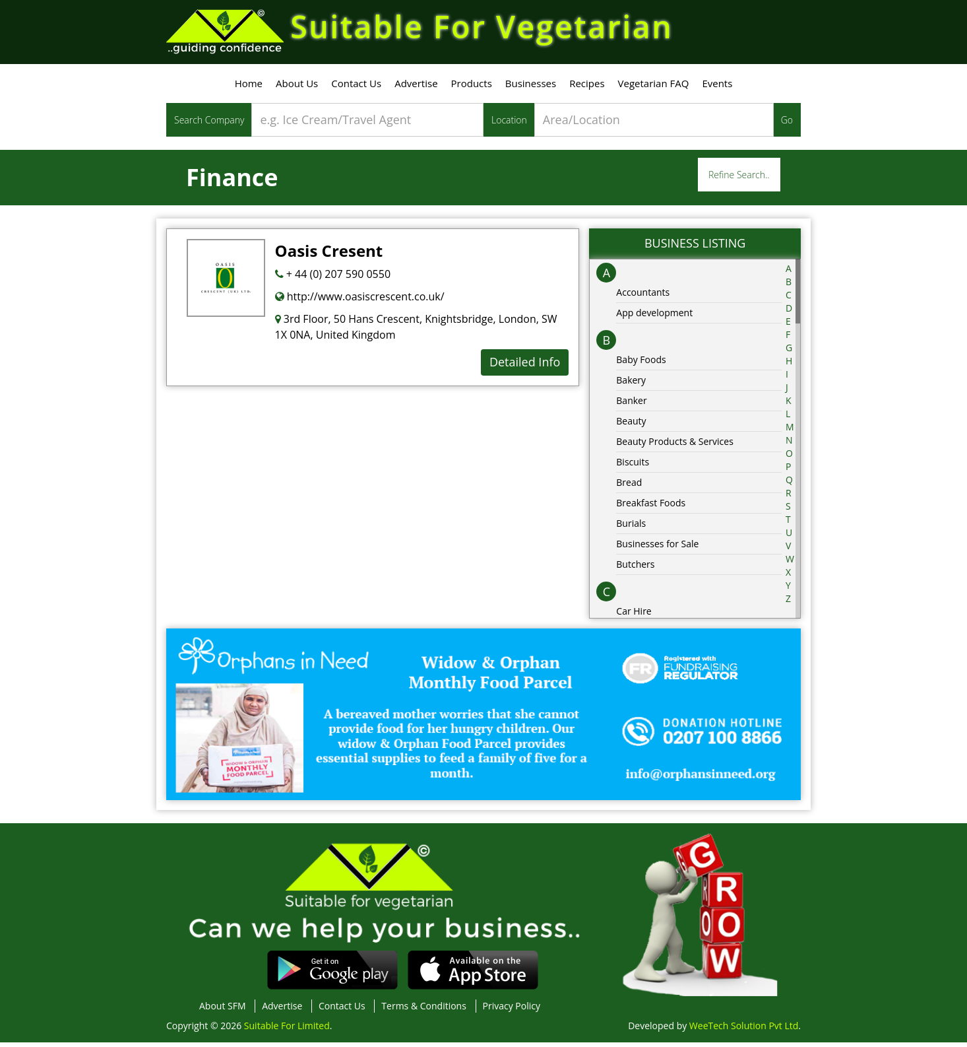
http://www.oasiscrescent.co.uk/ (360, 301)
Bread (629, 486)
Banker (631, 404)
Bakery (631, 384)
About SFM (222, 1010)
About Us (297, 87)
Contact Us (356, 87)
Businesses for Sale (657, 547)
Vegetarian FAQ (653, 87)
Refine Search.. (739, 179)
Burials (631, 527)
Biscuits (632, 465)
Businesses (530, 87)
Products (471, 87)
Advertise (415, 87)
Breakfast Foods (650, 506)
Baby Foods (641, 363)
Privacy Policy (511, 1010)
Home (249, 87)
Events (717, 87)
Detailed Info (524, 366)
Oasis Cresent (329, 255)
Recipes (586, 87)
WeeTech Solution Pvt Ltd (743, 1030)
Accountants (643, 296)
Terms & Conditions (423, 1010)
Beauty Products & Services (674, 445)
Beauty (631, 425)
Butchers (635, 568)
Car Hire (633, 615)
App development (654, 316)
